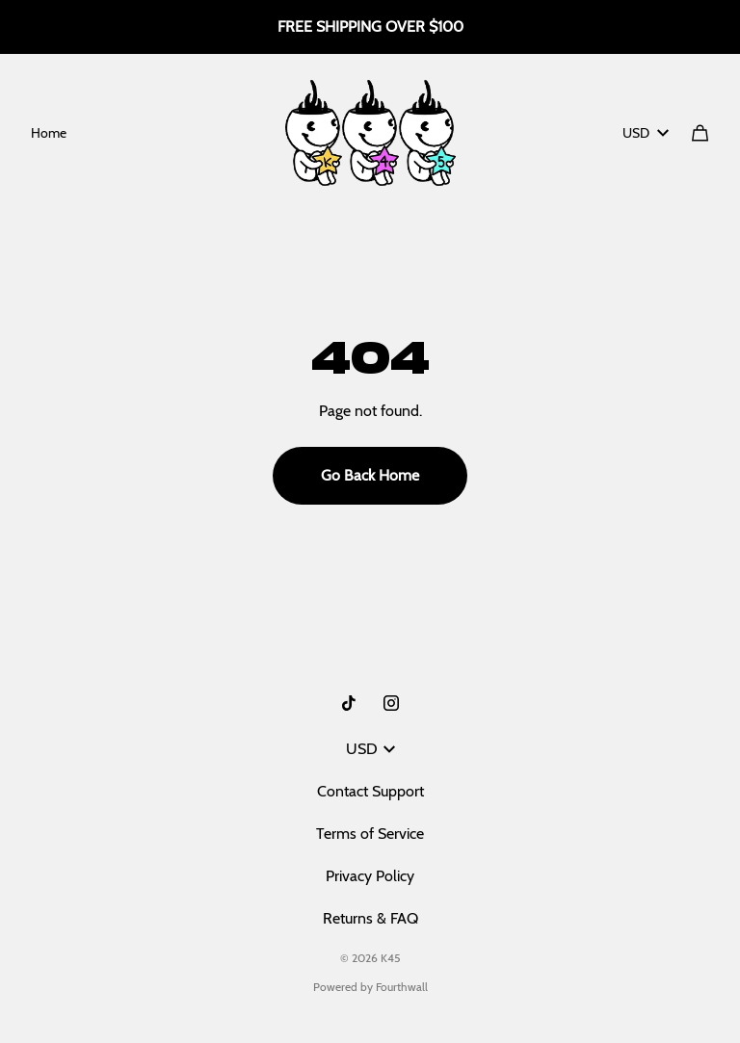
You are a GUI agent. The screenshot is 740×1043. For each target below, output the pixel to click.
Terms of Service (370, 833)
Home (48, 133)
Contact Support (370, 791)
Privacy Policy (370, 876)
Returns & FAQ (370, 918)
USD (645, 133)
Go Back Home (370, 475)
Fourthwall (402, 986)
